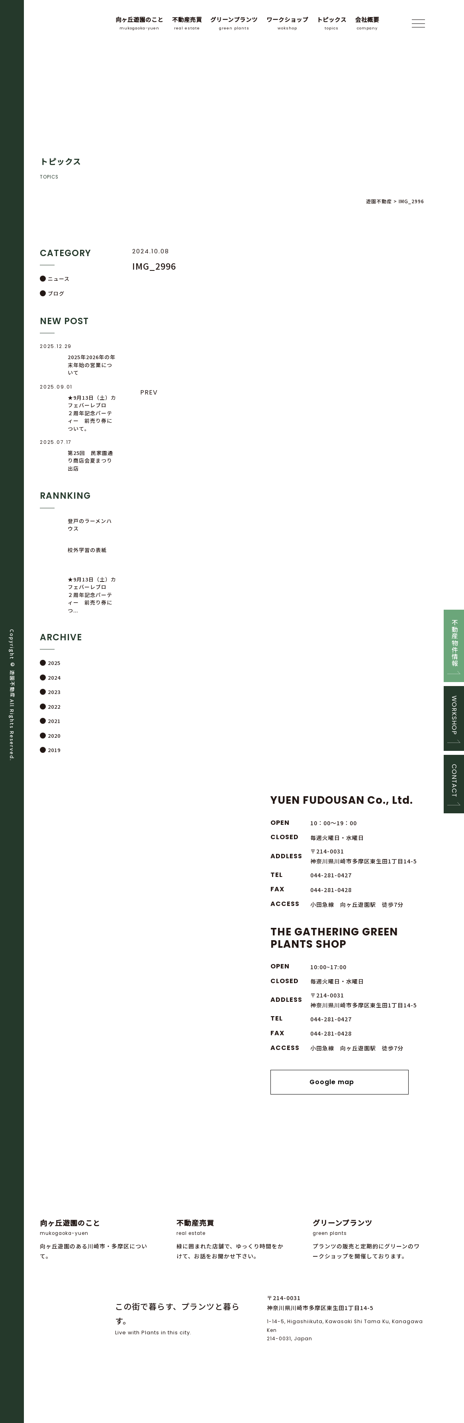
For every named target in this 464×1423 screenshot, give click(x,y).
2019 (54, 750)
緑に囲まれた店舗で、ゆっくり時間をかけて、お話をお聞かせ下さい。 (232, 1197)
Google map (339, 1082)
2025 (54, 663)
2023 (54, 692)
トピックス (332, 23)
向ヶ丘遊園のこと (139, 23)
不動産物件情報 (453, 642)
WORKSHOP (453, 715)
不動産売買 (187, 23)
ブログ (56, 293)
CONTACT (453, 781)
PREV (149, 392)
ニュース (59, 278)
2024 (54, 677)
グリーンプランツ (234, 23)
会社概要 (367, 23)
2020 (54, 735)
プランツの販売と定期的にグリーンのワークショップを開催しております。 (368, 1197)
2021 (54, 721)
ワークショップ (287, 23)
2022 (54, 706)
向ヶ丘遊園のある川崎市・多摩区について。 (95, 1197)
